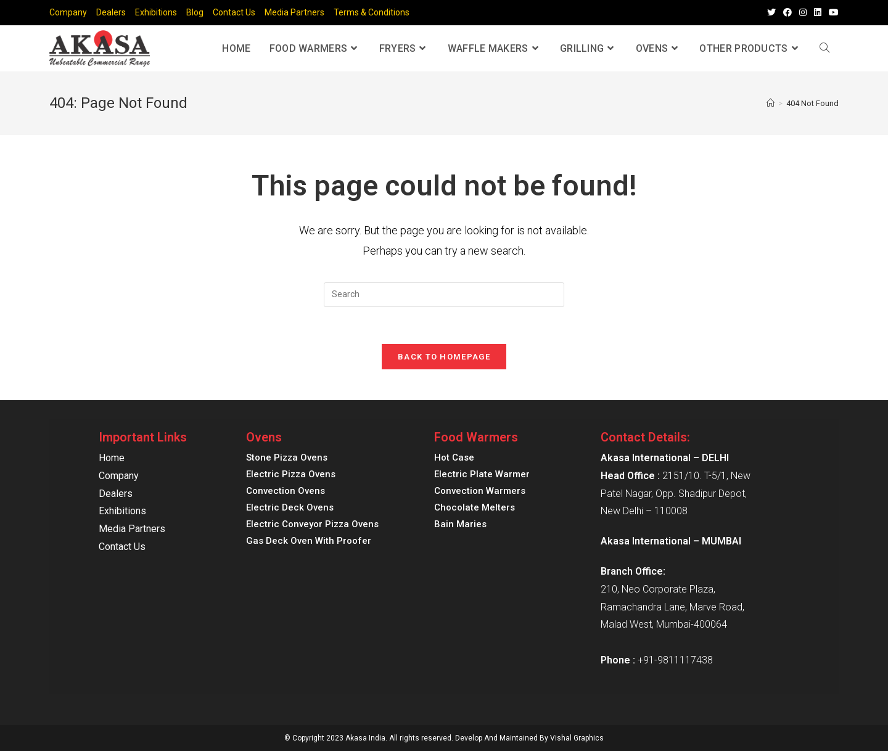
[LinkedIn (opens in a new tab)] (817, 13)
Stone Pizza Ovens (286, 457)
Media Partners (294, 12)
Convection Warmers (479, 490)
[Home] (771, 103)
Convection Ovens (285, 490)
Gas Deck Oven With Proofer (308, 540)
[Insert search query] (444, 294)
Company (68, 12)
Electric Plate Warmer (482, 474)
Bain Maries (460, 524)
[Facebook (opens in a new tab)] (787, 13)
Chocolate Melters (474, 507)
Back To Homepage (444, 356)
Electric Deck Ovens (290, 507)
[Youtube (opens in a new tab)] (832, 13)
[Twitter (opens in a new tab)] (771, 13)
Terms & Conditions (371, 12)
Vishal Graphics (577, 738)
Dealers (111, 12)
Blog (195, 12)
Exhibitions (156, 12)
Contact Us (234, 12)
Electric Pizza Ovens (290, 474)
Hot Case (454, 457)
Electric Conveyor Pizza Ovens (312, 524)
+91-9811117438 (675, 660)
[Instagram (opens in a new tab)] (803, 13)
